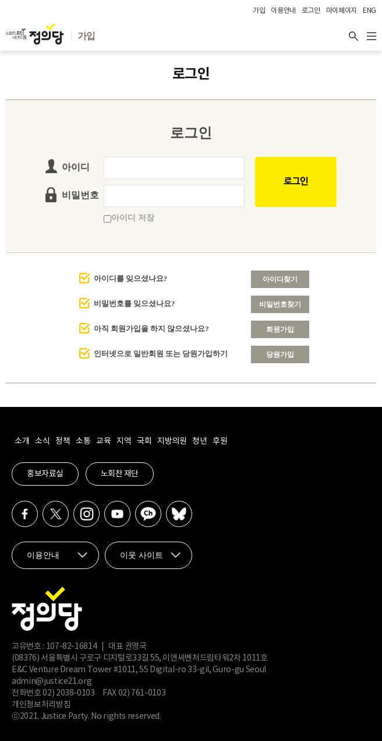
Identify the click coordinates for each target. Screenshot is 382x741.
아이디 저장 (129, 217)
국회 (144, 441)
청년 (199, 441)
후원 (220, 441)
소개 (22, 441)
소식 (42, 441)
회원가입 (280, 329)
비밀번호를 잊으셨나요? (134, 303)
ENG (369, 11)
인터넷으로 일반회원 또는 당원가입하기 (161, 353)
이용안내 (283, 11)
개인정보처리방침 (41, 705)
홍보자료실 (45, 474)
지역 (123, 441)
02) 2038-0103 (68, 693)
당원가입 (280, 354)
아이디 (76, 167)
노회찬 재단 (120, 474)
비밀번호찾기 (280, 304)
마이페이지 (341, 11)
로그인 (311, 11)
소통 (83, 441)
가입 (259, 11)
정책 (62, 441)
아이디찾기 (280, 279)
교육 (103, 441)
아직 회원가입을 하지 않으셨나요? (151, 328)
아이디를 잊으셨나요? (131, 278)
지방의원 (171, 441)
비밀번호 (80, 195)
